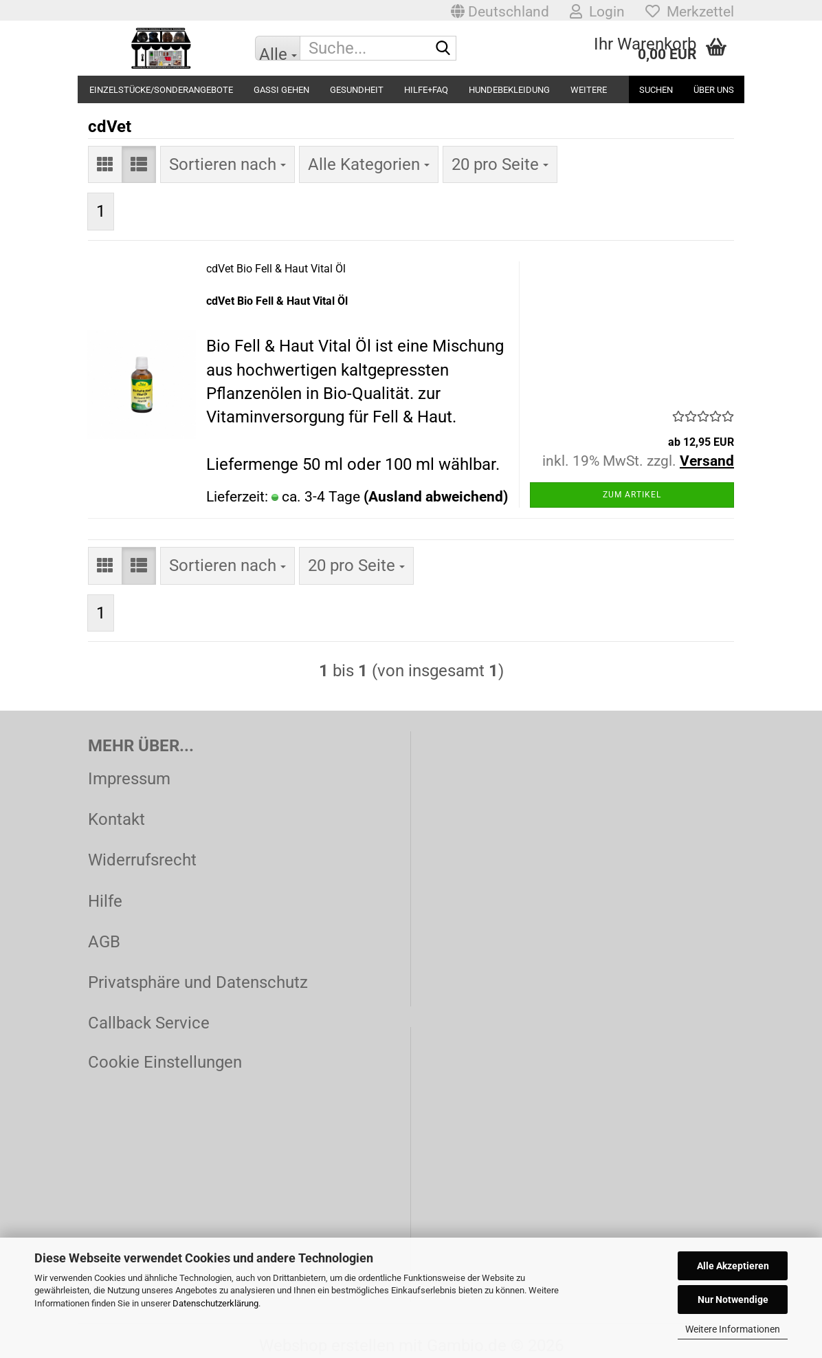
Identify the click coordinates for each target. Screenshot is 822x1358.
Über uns (713, 90)
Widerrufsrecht (142, 860)
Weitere (588, 90)
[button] (500, 10)
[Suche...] (277, 48)
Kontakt (116, 819)
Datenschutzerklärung (215, 1303)
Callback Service (149, 1023)
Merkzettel (689, 11)
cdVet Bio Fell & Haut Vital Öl (276, 268)
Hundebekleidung (509, 90)
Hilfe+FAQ (426, 90)
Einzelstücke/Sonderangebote (161, 90)
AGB (104, 941)
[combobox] (227, 164)
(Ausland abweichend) (436, 496)
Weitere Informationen (732, 1329)
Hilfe (105, 901)
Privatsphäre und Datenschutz (198, 982)
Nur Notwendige (733, 1299)
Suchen (656, 90)
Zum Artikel (632, 494)
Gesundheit (357, 90)
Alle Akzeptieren (733, 1265)
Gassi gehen (281, 90)
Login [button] (597, 11)
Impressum (129, 778)
